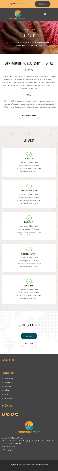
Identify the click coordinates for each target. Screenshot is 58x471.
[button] (45, 14)
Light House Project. (28, 465)
